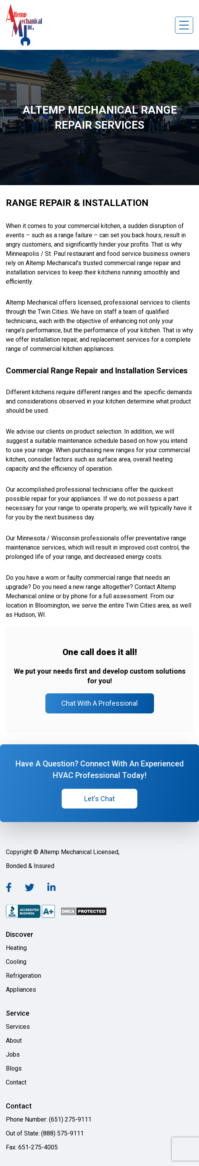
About (14, 1040)
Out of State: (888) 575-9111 (45, 1133)
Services (18, 1026)
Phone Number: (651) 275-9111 (49, 1119)
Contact (16, 1082)
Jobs (13, 1054)
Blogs (14, 1068)
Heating (16, 948)
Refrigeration (23, 975)
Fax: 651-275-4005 (32, 1147)
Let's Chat (99, 799)
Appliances (21, 989)
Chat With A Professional (99, 703)
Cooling (16, 961)
